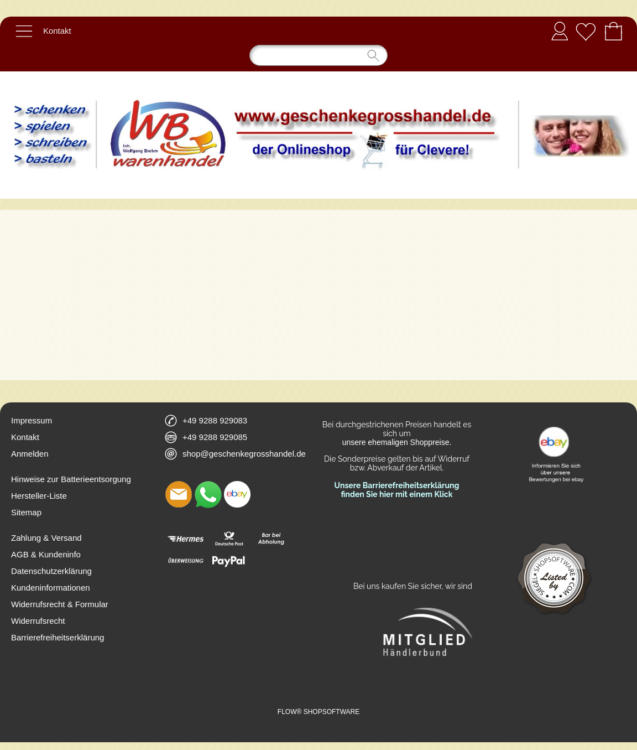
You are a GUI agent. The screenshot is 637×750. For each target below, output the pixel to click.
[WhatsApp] (208, 494)
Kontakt (57, 30)
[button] (23, 31)
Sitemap (26, 512)
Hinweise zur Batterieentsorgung (71, 479)
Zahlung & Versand (46, 537)
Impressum (31, 420)
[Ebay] (237, 494)
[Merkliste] (586, 31)
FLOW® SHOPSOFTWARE (318, 712)
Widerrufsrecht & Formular (59, 604)
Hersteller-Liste (39, 495)
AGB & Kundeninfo (46, 554)
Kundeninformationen (50, 587)
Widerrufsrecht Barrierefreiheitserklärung (57, 629)
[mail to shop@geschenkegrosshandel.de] (178, 494)
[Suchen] (318, 55)
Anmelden (560, 30)
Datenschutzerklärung (51, 571)
